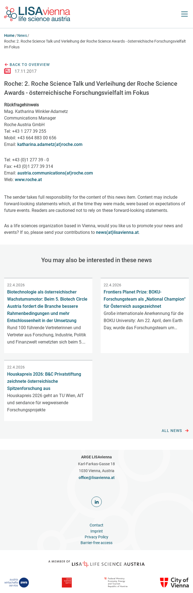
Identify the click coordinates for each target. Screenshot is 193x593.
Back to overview (27, 64)
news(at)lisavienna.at (117, 232)
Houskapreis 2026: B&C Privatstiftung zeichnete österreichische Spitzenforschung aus (44, 381)
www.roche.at (28, 179)
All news (175, 430)
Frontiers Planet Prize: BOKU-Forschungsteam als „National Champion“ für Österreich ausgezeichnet (145, 299)
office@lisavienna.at (97, 477)
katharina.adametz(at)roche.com (49, 144)
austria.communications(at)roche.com (55, 173)
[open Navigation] (184, 14)
